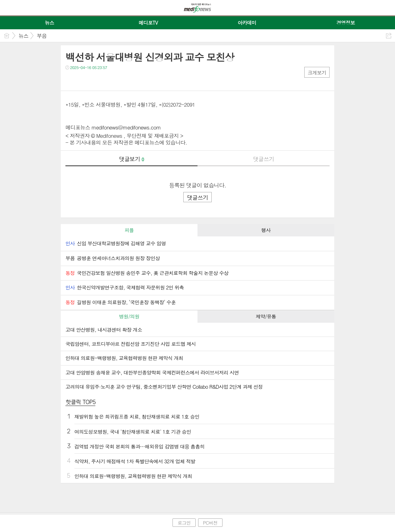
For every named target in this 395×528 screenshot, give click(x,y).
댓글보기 (131, 159)
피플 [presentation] (129, 230)
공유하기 (388, 35)
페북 (70, 80)
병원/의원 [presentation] (129, 316)
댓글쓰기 (263, 159)
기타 (107, 80)
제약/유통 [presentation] (266, 316)
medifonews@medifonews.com (126, 127)
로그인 (183, 522)
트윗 (83, 80)
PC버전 (210, 522)
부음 (42, 35)
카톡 (95, 80)
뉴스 (23, 35)
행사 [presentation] (265, 230)
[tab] (129, 230)
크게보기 (317, 72)
